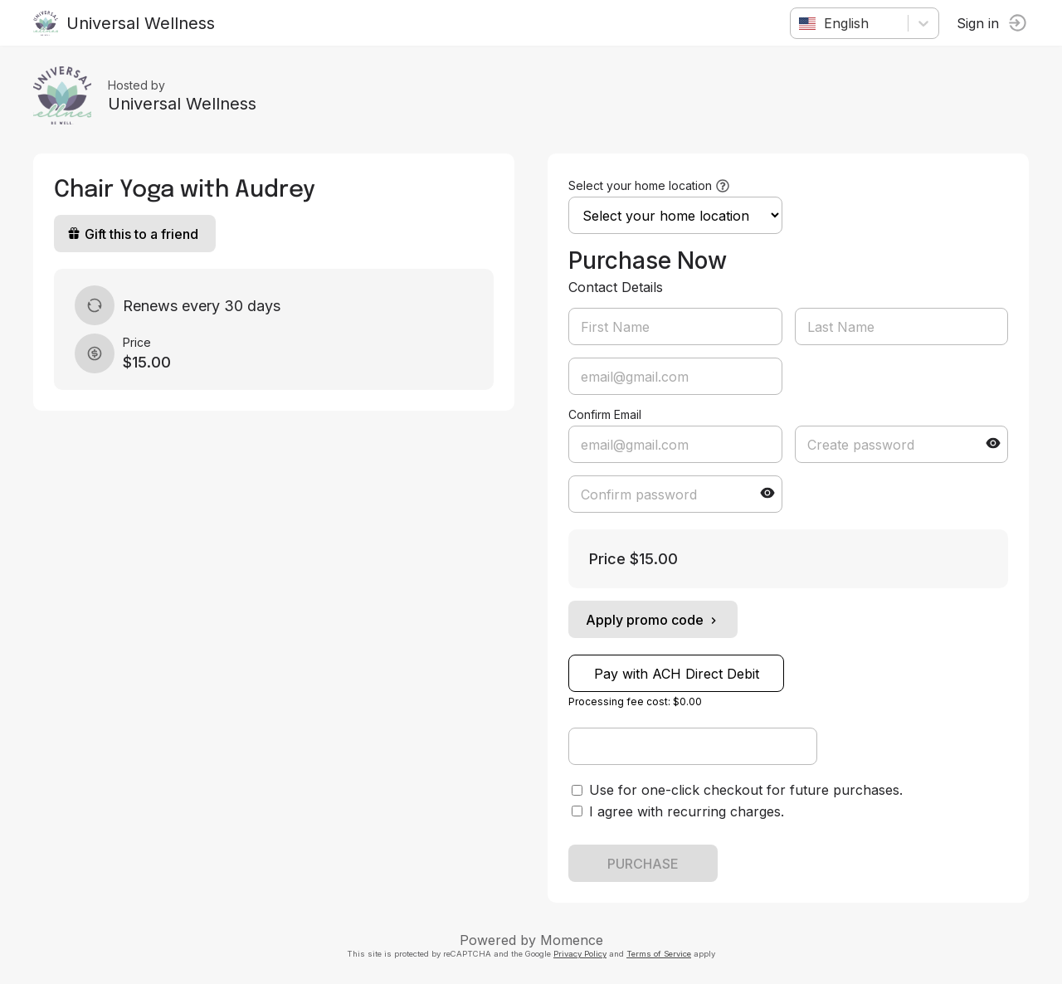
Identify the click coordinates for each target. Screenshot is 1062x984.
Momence (571, 940)
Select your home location (640, 185)
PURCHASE (643, 863)
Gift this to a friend (132, 234)
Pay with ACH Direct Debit (676, 673)
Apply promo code (653, 619)
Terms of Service (658, 953)
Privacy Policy (580, 953)
